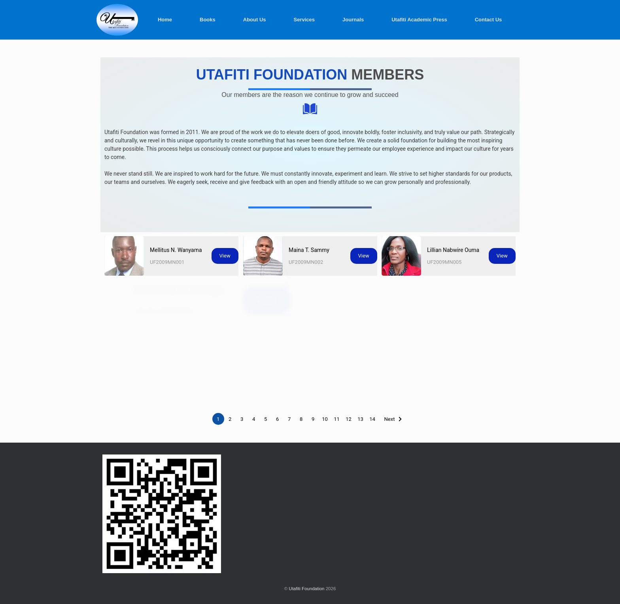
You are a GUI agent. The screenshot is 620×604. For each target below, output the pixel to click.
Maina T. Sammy (309, 250)
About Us (254, 20)
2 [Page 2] (230, 419)
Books (207, 20)
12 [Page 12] (349, 419)
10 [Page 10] (325, 419)
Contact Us (488, 20)
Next (389, 419)
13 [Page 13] (360, 419)
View (225, 256)
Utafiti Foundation (306, 588)
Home (165, 20)
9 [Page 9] (313, 419)
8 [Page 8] (301, 419)
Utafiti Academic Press (419, 20)
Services (304, 20)
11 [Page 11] (337, 419)
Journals (353, 20)
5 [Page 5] (265, 419)
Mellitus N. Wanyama (176, 250)
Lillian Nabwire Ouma (456, 247)
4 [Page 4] (253, 419)
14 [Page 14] (372, 419)
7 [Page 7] (289, 419)
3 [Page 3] (241, 419)
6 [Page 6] (277, 419)
